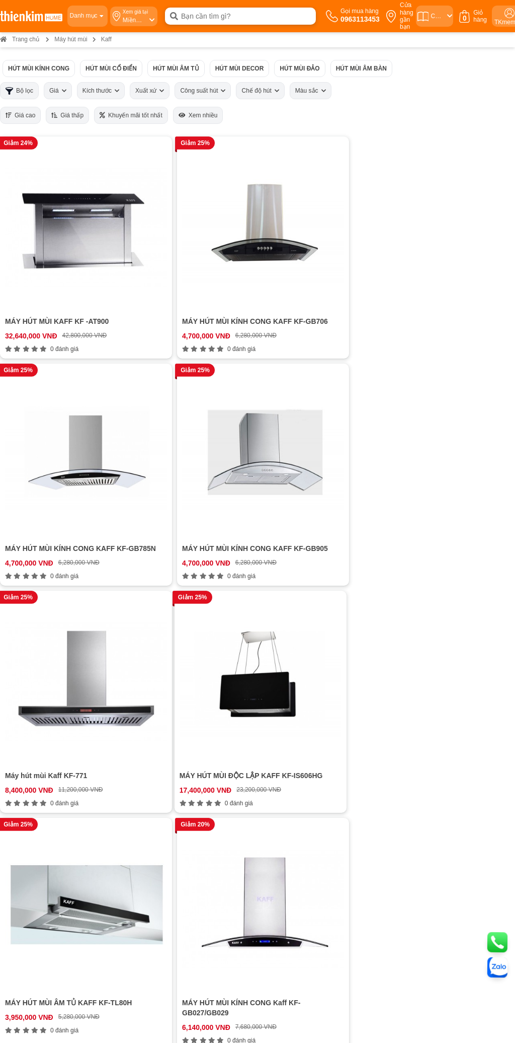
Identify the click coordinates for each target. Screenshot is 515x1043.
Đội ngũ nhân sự (38, 754)
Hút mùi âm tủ (176, 68)
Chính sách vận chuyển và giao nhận (311, 726)
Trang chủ (19, 39)
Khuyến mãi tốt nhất (131, 115)
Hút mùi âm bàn (361, 68)
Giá (57, 90)
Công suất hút (202, 90)
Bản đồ (88, 884)
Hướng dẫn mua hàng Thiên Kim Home (315, 717)
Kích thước (100, 90)
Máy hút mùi (70, 39)
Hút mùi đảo (299, 68)
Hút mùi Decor (239, 68)
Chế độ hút (260, 90)
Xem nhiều (198, 115)
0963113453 (199, 707)
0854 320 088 (281, 857)
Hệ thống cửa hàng (42, 717)
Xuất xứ (149, 90)
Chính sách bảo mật (287, 754)
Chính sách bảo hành (288, 735)
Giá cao (20, 115)
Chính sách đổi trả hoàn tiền (298, 744)
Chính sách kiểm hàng (290, 763)
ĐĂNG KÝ (479, 735)
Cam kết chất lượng (42, 744)
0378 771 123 (128, 952)
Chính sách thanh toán (290, 707)
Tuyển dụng (31, 726)
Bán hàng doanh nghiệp (48, 735)
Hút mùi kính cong (38, 68)
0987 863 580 (441, 844)
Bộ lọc (19, 91)
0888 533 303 (120, 857)
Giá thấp (67, 115)
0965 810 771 (281, 844)
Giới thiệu (27, 707)
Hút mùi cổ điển (111, 68)
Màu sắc (310, 90)
